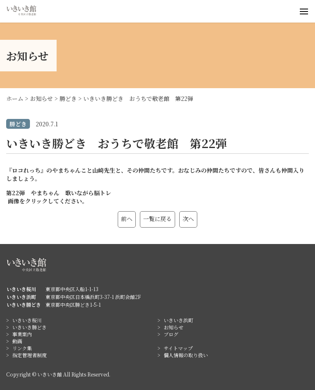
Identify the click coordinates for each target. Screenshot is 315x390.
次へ (188, 218)
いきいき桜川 (27, 320)
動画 (17, 341)
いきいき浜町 (178, 320)
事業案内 (22, 334)
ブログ (171, 334)
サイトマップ (178, 347)
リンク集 (22, 347)
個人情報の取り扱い (186, 354)
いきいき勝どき (29, 327)
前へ (126, 218)
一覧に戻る (157, 218)
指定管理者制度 (29, 354)
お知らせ (173, 327)
